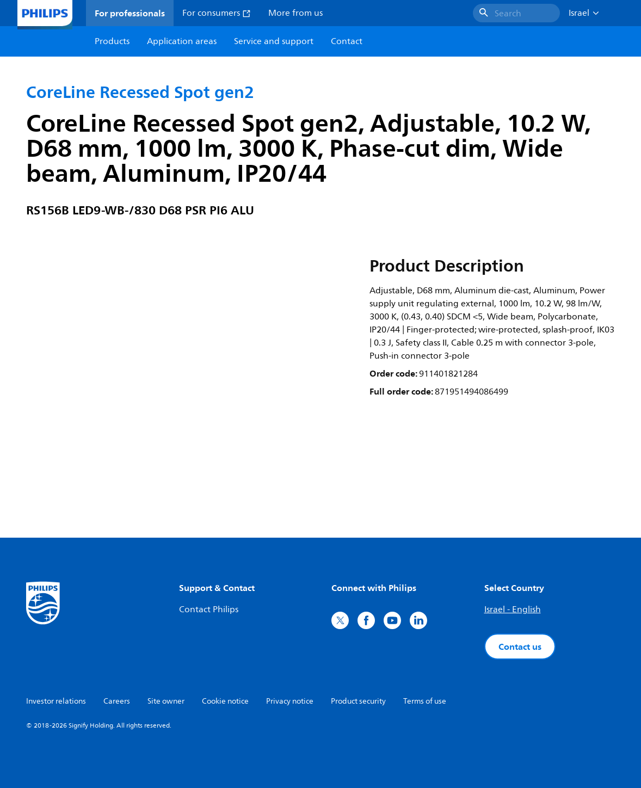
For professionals (130, 13)
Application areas (182, 41)
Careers (116, 701)
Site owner (165, 701)
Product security (358, 701)
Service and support (273, 41)
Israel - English (512, 609)
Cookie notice (225, 701)
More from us (295, 13)
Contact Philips (208, 609)
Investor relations (56, 701)
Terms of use (424, 701)
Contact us (519, 646)
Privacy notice (289, 701)
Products (112, 41)
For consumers (216, 13)
